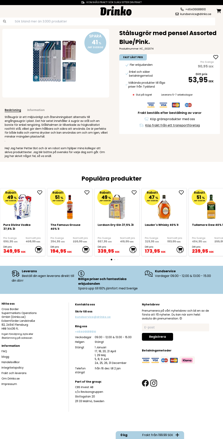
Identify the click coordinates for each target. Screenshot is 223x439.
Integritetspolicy (13, 368)
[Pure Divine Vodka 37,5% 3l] (23, 205)
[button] (180, 318)
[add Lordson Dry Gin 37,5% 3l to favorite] (135, 192)
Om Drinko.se (11, 378)
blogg (5, 357)
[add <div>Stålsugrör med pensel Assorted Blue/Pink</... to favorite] (215, 57)
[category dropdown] (14, 10)
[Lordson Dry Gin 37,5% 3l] (117, 205)
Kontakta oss (85, 304)
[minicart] (219, 11)
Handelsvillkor (11, 362)
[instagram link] (153, 383)
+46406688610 (85, 332)
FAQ (4, 351)
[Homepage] (116, 10)
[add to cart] (38, 250)
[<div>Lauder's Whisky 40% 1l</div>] (164, 205)
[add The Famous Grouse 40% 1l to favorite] (88, 192)
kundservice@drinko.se (93, 317)
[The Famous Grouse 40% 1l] (70, 205)
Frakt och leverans (14, 373)
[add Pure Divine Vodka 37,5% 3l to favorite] (41, 192)
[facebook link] (145, 383)
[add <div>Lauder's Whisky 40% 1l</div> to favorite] (183, 192)
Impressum (9, 384)
